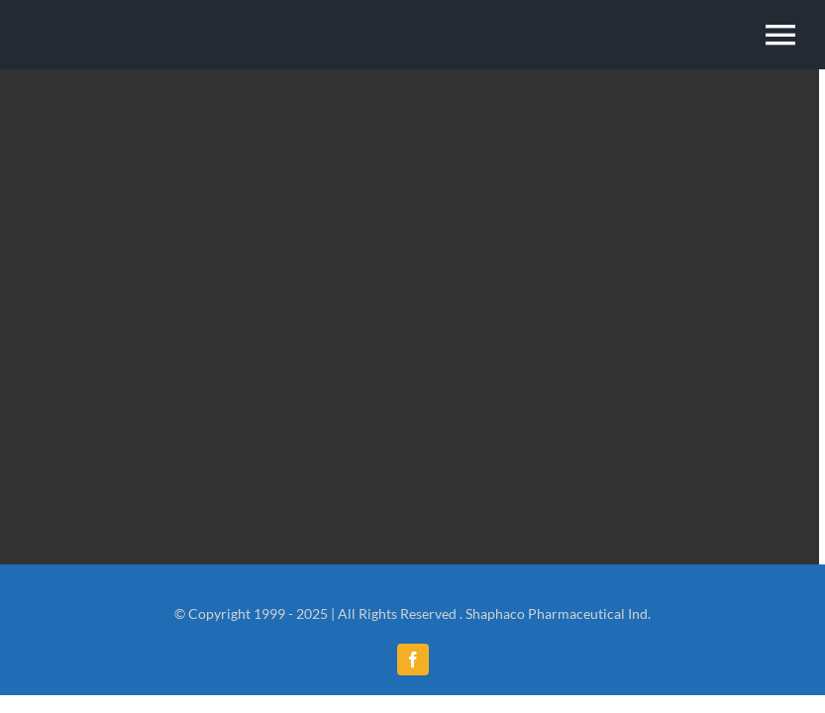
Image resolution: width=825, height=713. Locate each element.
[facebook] (413, 659)
